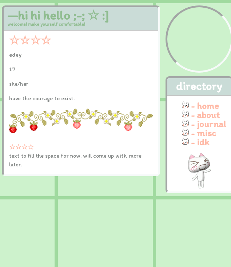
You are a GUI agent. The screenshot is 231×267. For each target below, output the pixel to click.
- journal (208, 123)
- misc (203, 133)
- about (205, 114)
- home (205, 105)
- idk (200, 142)
